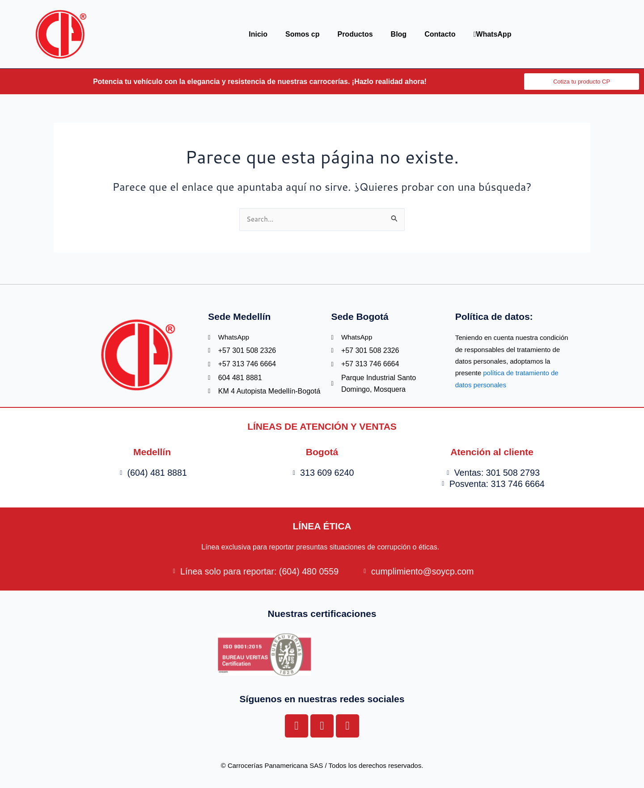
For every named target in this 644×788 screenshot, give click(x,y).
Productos (355, 34)
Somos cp (302, 34)
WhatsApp (492, 34)
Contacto (439, 34)
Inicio (258, 34)
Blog (399, 34)
